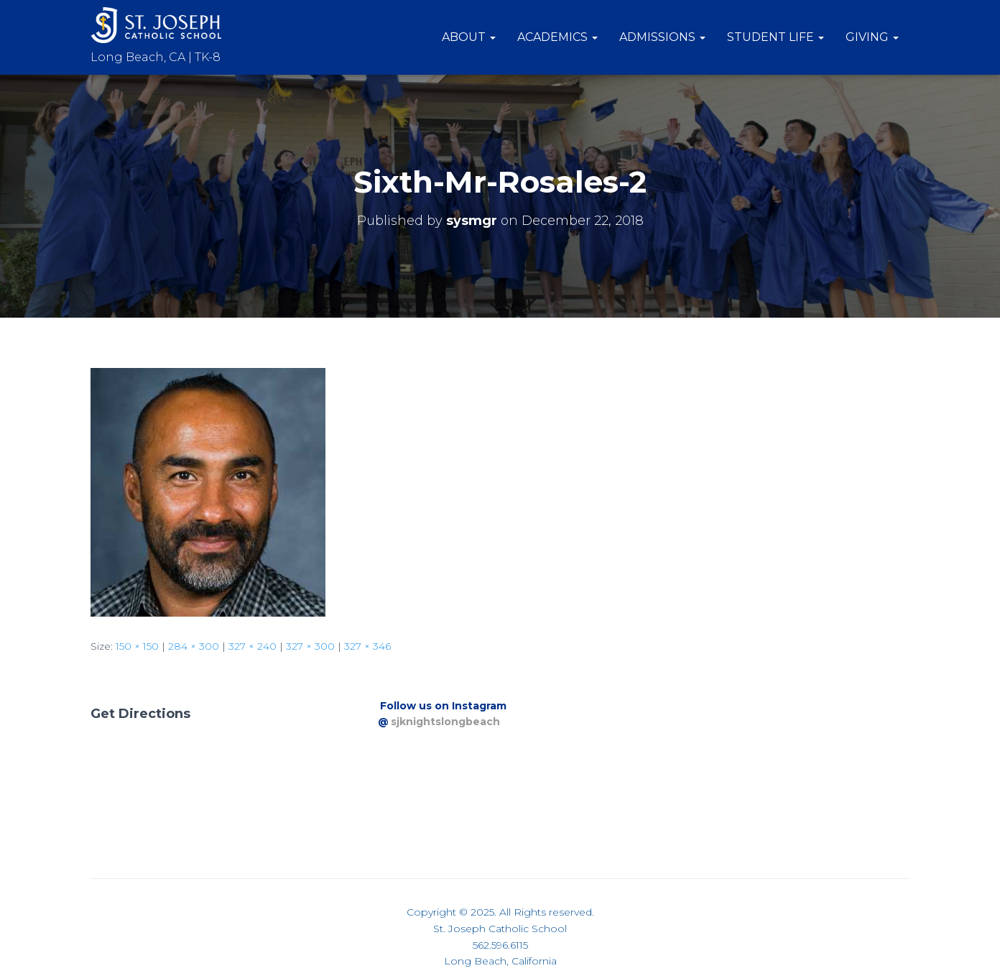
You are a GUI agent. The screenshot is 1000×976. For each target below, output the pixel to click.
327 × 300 (310, 646)
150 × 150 (137, 646)
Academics (557, 37)
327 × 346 (367, 646)
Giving (872, 37)
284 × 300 (193, 646)
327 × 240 (252, 646)
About (469, 37)
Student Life (775, 37)
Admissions (662, 37)
